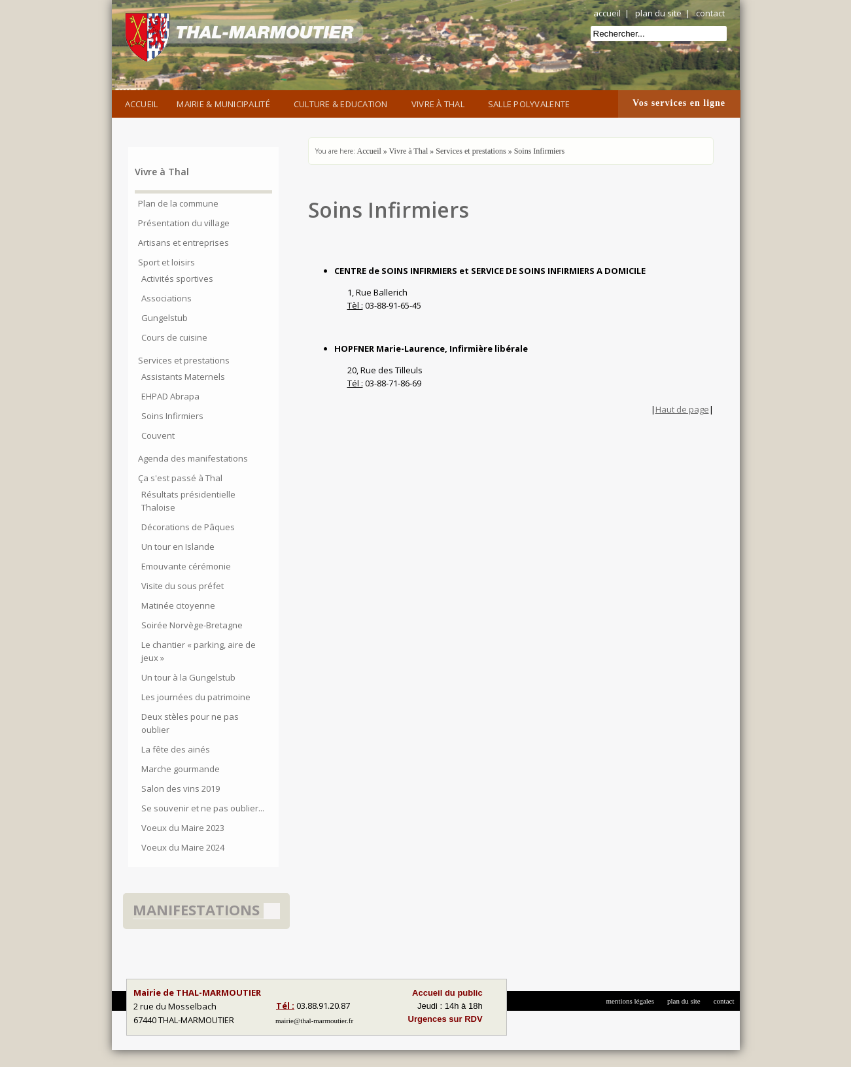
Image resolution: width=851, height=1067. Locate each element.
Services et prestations (471, 151)
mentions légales (630, 1001)
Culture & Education (343, 102)
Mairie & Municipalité (225, 102)
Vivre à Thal (440, 102)
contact (710, 13)
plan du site (658, 13)
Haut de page (682, 409)
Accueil (141, 104)
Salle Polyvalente (531, 102)
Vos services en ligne (679, 103)
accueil (607, 13)
